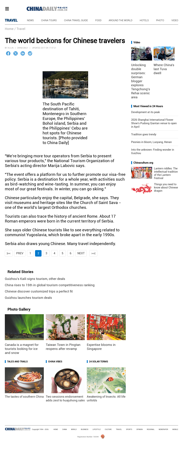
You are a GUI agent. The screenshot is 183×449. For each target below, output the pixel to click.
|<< (8, 253)
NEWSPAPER (163, 429)
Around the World (120, 20)
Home (9, 29)
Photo (160, 20)
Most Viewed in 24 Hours (148, 106)
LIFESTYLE (97, 429)
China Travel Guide (76, 20)
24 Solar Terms (98, 361)
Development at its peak (145, 112)
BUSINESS (84, 429)
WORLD (74, 429)
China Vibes (55, 361)
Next (81, 253)
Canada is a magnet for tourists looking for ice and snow (22, 349)
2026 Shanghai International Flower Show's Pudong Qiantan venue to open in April (154, 123)
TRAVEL (11, 20)
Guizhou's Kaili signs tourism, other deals (35, 279)
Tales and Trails (17, 361)
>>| (93, 253)
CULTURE (108, 429)
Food (98, 20)
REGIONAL (151, 429)
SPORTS (129, 429)
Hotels (144, 20)
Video (174, 20)
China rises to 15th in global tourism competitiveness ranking (50, 285)
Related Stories (20, 272)
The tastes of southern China (24, 396)
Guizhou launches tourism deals (28, 298)
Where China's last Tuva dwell (164, 69)
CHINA (64, 429)
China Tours (49, 20)
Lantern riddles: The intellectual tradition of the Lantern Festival (166, 173)
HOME (55, 429)
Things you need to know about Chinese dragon (166, 187)
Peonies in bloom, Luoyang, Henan (151, 142)
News (30, 20)
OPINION (139, 429)
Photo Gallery (19, 309)
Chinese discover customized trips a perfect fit (39, 291)
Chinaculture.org (143, 162)
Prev (19, 253)
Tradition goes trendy (143, 134)
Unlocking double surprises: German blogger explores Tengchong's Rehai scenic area (140, 81)
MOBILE (175, 429)
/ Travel (19, 29)
